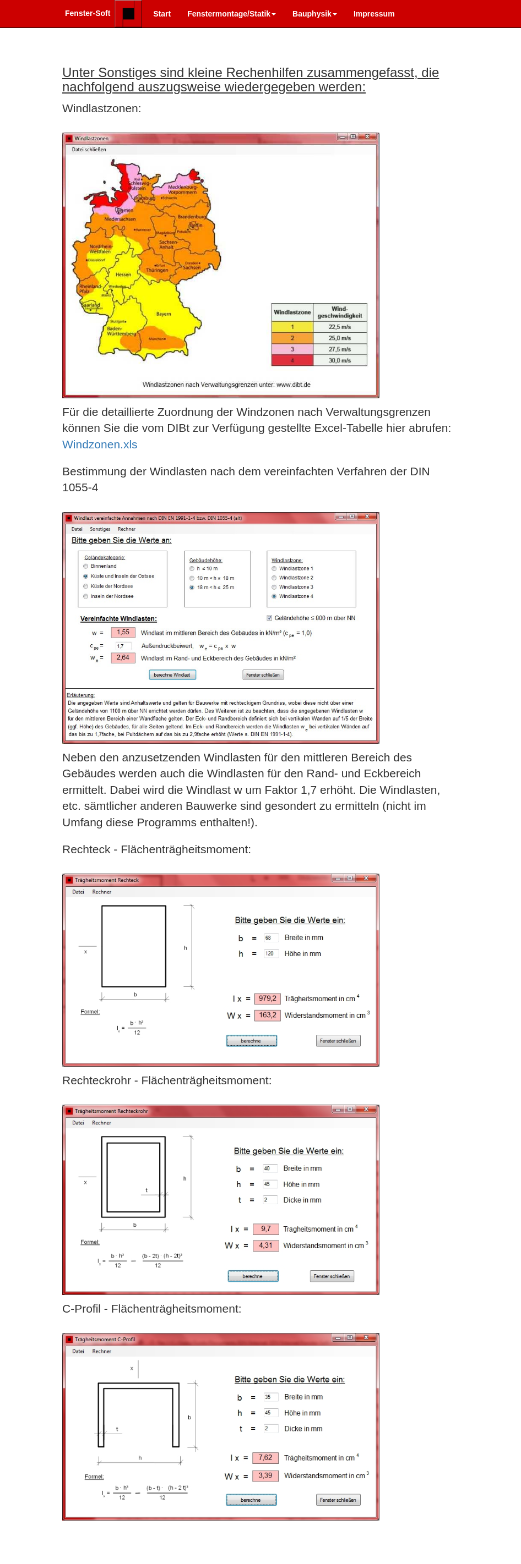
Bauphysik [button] (314, 13)
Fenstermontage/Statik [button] (231, 13)
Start (162, 13)
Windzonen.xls (100, 444)
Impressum (374, 13)
